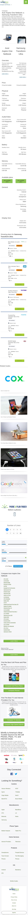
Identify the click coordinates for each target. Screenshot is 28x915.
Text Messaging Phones (19, 857)
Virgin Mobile (4, 795)
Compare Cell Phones (5, 4)
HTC (2, 813)
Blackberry (18, 869)
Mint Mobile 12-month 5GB (14, 242)
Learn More (14, 641)
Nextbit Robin (7, 629)
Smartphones (5, 852)
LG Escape (6, 580)
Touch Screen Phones (5, 857)
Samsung (4, 819)
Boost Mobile (18, 798)
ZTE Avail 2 (6, 619)
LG (16, 813)
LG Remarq (6, 597)
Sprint (3, 792)
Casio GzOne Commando (10, 622)
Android (3, 869)
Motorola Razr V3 (8, 608)
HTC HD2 (6, 579)
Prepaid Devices (19, 852)
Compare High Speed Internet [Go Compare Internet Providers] (14, 724)
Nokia (16, 816)
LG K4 (5, 602)
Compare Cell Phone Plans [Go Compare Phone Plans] (14, 686)
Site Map (14, 909)
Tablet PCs (18, 830)
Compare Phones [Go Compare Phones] (14, 690)
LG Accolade (7, 609)
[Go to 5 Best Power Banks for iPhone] (14, 457)
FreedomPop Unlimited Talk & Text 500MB (13, 317)
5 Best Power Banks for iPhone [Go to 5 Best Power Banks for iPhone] (7, 469)
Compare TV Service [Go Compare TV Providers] (14, 720)
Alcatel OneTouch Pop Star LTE (11, 604)
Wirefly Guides (14, 881)
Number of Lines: (14, 525)
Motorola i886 (7, 582)
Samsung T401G (8, 631)
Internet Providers (6, 841)
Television (17, 841)
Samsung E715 (7, 589)
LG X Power (6, 624)
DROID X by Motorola (9, 626)
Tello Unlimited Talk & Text (13, 267)
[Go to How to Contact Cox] (14, 379)
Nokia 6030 (6, 617)
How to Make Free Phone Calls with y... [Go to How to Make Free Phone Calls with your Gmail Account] (9, 495)
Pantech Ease (7, 591)
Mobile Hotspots (5, 830)
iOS (2, 873)
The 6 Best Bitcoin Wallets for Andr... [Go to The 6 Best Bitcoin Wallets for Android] (9, 443)
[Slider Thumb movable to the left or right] (7, 545)
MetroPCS (4, 798)
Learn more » (5, 73)
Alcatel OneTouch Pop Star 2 (10, 611)
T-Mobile (17, 792)
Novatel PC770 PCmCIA (9, 588)
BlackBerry (18, 809)
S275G (5, 586)
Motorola (3, 816)
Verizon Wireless (5, 788)
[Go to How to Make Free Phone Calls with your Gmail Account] (14, 484)
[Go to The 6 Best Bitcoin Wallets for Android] (14, 431)
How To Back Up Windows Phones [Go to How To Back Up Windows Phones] (8, 417)
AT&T (16, 788)
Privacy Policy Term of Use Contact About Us (14, 901)
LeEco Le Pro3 (7, 595)
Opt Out (14, 912)
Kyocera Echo (7, 620)
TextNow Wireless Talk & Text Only (13, 291)
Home (14, 893)
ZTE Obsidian (7, 599)
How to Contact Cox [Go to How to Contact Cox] (5, 390)
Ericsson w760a (7, 584)
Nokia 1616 (6, 600)
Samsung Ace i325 (8, 615)
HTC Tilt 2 (6, 628)
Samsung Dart (7, 593)
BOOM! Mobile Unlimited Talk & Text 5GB (13, 342)
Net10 (16, 795)
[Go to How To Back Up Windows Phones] (14, 405)
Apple (3, 809)
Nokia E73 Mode (7, 606)
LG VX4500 (6, 613)
